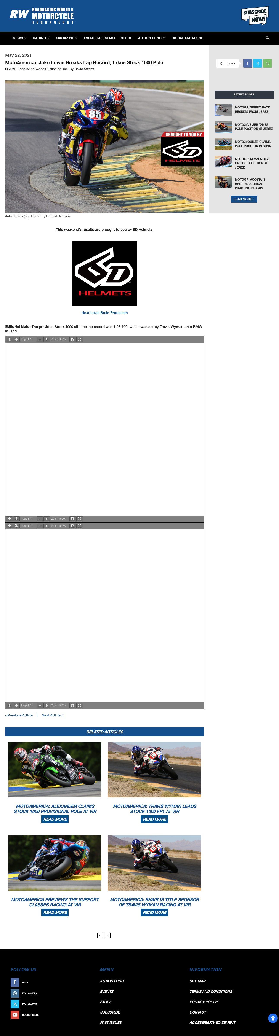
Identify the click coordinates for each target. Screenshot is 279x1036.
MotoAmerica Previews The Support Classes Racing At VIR (55, 902)
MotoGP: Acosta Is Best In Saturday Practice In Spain (250, 184)
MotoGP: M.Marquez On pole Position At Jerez (252, 163)
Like (87, 982)
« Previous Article (19, 715)
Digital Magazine (187, 38)
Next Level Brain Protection (105, 312)
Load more (244, 199)
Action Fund (151, 38)
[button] (267, 38)
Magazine (66, 38)
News (19, 38)
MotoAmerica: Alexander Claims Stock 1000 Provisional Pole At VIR (55, 809)
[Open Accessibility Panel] (273, 1018)
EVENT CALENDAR (99, 38)
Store (126, 38)
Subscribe (83, 1015)
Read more (55, 819)
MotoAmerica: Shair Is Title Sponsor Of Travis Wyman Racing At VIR (154, 902)
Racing (41, 38)
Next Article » (52, 715)
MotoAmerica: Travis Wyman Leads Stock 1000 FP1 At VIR (154, 809)
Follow (85, 993)
